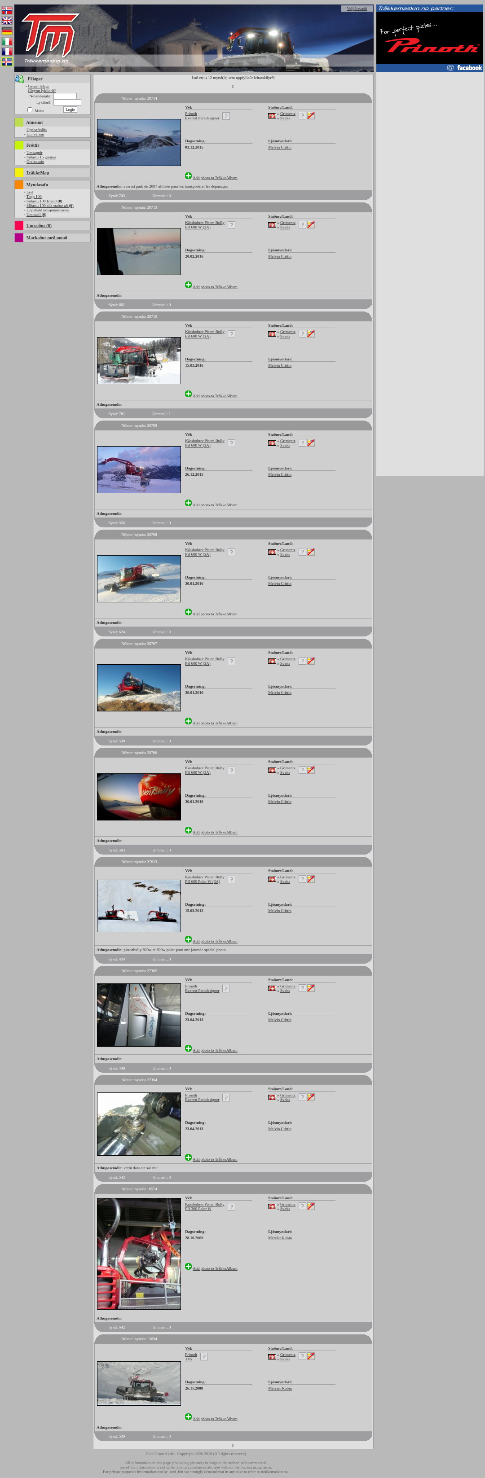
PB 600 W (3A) (197, 227)
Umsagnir (34, 152)
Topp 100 (34, 196)
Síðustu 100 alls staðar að (50, 205)
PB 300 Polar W (198, 1208)
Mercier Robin (280, 1238)
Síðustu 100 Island (44, 201)
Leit (29, 192)
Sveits (285, 118)
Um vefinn (35, 134)
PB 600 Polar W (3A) (202, 881)
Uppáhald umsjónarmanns (47, 210)
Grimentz (287, 113)
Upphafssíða (36, 129)
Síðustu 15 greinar (41, 157)
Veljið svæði (357, 8)
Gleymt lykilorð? (42, 90)
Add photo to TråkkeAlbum (215, 177)
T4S (188, 1359)
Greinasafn (35, 161)
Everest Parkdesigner (202, 118)
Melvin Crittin (279, 147)
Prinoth (191, 113)
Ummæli (36, 214)
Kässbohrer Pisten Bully (205, 222)
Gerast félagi (38, 86)
